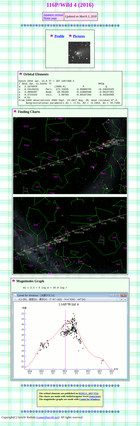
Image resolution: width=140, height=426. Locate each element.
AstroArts (94, 401)
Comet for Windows (89, 404)
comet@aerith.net (47, 422)
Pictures (79, 36)
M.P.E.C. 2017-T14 (88, 398)
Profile (59, 36)
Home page (50, 18)
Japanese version (53, 14)
